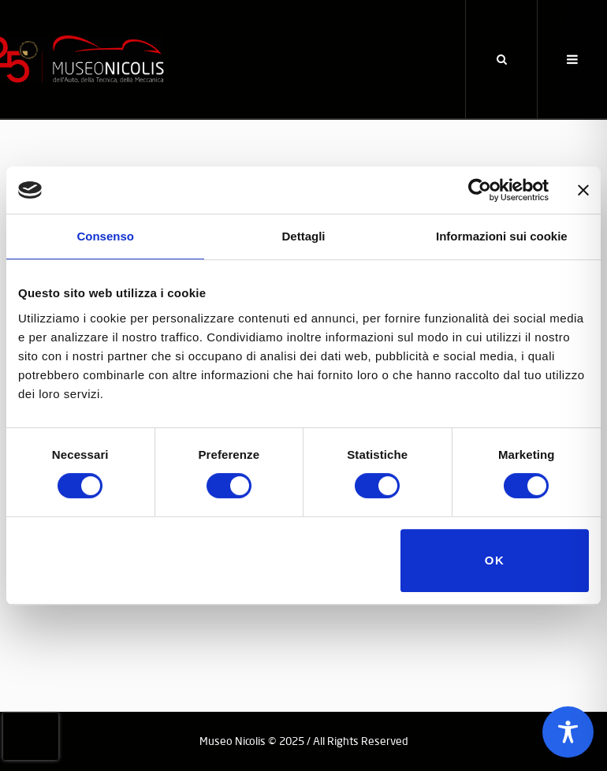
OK (495, 560)
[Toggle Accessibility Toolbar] (568, 732)
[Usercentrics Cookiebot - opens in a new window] (480, 190)
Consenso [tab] (105, 236)
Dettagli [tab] (303, 236)
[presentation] (30, 736)
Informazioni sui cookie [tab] (502, 236)
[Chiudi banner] (583, 190)
